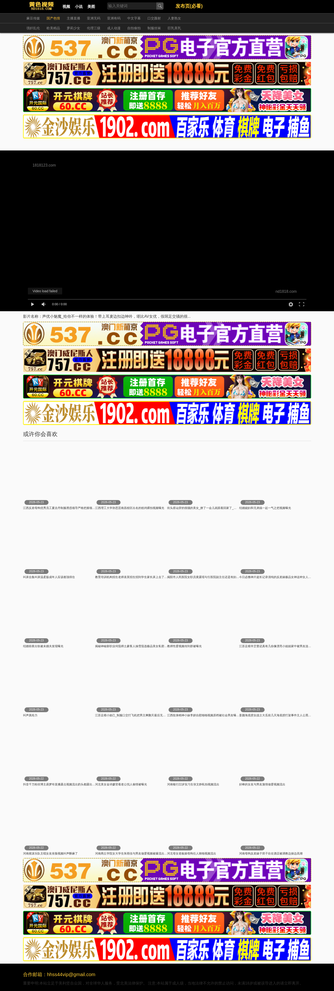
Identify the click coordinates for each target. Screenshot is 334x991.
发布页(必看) (189, 6)
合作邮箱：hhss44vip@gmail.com (59, 974)
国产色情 (53, 18)
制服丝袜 (154, 28)
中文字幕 (134, 18)
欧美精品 (53, 28)
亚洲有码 (114, 18)
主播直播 (73, 18)
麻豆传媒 (33, 18)
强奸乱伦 (33, 28)
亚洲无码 (93, 18)
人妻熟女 (174, 18)
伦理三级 (93, 28)
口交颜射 (154, 18)
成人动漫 (114, 28)
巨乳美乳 (174, 28)
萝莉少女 (73, 28)
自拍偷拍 (134, 28)
